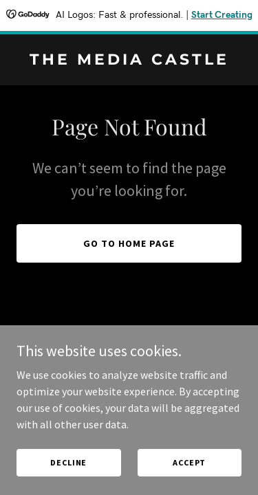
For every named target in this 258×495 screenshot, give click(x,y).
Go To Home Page (129, 243)
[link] (129, 60)
